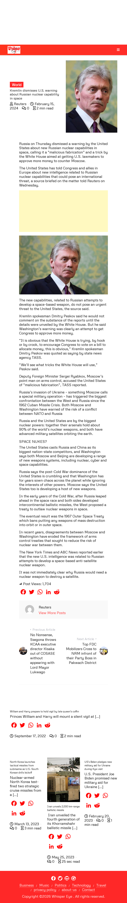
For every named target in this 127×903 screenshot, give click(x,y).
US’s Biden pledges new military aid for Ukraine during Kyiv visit (98, 765)
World (16, 85)
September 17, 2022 (28, 736)
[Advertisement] (63, 22)
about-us (69, 890)
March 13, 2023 (25, 824)
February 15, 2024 (32, 106)
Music (44, 885)
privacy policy (45, 890)
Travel (101, 885)
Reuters (18, 104)
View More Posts (52, 613)
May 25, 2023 (61, 857)
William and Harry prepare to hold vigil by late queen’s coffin (44, 711)
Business (26, 885)
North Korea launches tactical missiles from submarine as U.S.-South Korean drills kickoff (24, 767)
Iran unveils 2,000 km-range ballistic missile (63, 808)
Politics (60, 885)
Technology (81, 885)
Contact (88, 890)
